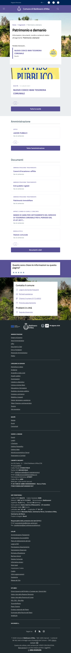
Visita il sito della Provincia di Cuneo (22, 597)
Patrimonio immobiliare (23, 200)
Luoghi (13, 440)
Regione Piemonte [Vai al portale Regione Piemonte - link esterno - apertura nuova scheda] (16, 3)
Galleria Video (15, 449)
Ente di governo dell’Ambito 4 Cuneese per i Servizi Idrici (28, 591)
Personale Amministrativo (19, 353)
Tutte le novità (35, 109)
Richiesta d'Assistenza (18, 553)
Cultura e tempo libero (18, 385)
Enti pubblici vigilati (21, 185)
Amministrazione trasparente (25, 168)
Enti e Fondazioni (16, 350)
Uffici (15, 129)
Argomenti (21, 25)
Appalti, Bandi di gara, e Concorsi (26, 211)
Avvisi (13, 423)
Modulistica (18, 231)
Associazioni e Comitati (18, 455)
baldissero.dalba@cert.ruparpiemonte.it (27, 472)
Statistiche (14, 577)
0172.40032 (17, 465)
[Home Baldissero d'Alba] (32, 9)
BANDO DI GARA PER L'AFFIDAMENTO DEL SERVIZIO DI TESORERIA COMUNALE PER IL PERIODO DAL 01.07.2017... (34, 217)
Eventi (13, 437)
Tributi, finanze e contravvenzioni (21, 403)
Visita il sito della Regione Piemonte (22, 594)
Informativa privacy (17, 562)
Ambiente (14, 370)
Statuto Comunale (17, 559)
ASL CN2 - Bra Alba (17, 600)
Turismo (13, 406)
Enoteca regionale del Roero (20, 609)
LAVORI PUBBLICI (20, 133)
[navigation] (4, 9)
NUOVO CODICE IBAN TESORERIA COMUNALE (28, 52)
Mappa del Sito (15, 580)
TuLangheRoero (16, 603)
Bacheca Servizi (16, 556)
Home (14, 25)
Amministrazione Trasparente (20, 535)
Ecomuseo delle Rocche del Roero (21, 612)
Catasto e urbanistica (17, 382)
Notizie (13, 420)
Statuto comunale (20, 234)
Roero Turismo (15, 606)
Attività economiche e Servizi (20, 452)
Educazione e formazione (19, 388)
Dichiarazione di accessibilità (20, 538)
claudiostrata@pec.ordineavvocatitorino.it (27, 525)
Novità (16, 86)
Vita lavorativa (15, 409)
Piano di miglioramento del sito (20, 541)
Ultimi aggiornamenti (17, 574)
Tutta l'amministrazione (35, 148)
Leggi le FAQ (15, 544)
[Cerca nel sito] (57, 9)
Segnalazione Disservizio (18, 550)
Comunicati (14, 426)
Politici (13, 356)
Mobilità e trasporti (17, 397)
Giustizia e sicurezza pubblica (20, 391)
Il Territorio (14, 443)
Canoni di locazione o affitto (24, 171)
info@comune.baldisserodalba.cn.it (26, 475)
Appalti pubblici (15, 376)
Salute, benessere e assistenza (20, 400)
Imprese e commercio (17, 394)
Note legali (14, 565)
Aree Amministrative (17, 340)
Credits (13, 571)
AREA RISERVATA (34, 650)
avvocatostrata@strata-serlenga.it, (26, 523)
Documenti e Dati (16, 347)
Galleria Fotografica (17, 446)
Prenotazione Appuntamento (20, 547)
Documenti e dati (35, 250)
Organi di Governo (16, 337)
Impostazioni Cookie (17, 568)
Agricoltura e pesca (17, 367)
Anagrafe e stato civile (18, 373)
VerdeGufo (14, 615)
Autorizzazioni (15, 379)
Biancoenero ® (22, 648)
